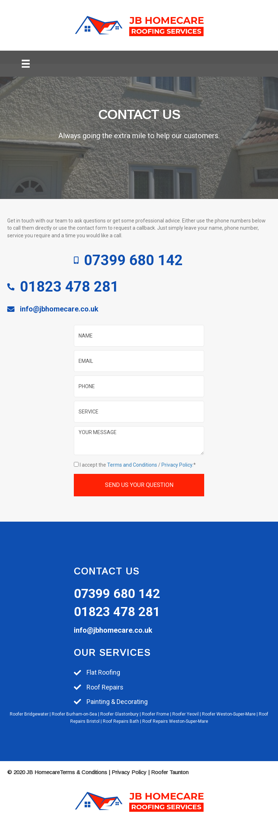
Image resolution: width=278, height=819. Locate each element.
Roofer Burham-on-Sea (74, 714)
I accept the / (136, 465)
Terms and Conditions (132, 465)
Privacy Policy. (177, 465)
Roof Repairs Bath (121, 721)
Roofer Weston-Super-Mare (229, 714)
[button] (139, 485)
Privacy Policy (129, 772)
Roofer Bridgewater (29, 714)
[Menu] (25, 64)
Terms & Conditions (83, 772)
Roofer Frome (155, 714)
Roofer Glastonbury (119, 714)
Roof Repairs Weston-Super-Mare (175, 721)
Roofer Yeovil (185, 714)
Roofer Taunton (170, 772)
